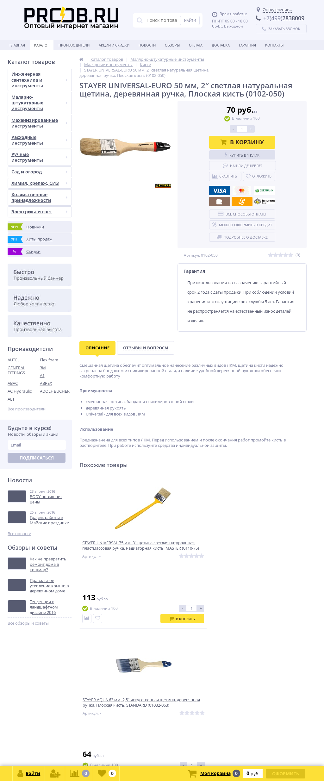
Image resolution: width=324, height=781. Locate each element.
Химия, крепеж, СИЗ (39, 183)
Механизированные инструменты (39, 123)
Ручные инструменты (39, 157)
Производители (74, 45)
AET (11, 399)
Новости (147, 45)
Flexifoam (49, 360)
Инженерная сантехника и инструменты (39, 79)
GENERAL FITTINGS (16, 370)
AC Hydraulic (20, 391)
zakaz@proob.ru (88, 750)
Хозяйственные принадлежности (39, 197)
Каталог (41, 45)
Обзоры (172, 45)
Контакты (274, 45)
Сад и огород (39, 172)
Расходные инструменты (39, 140)
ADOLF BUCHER (55, 391)
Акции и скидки (114, 45)
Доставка (221, 45)
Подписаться (37, 458)
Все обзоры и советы (28, 623)
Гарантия (247, 45)
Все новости (19, 533)
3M (43, 368)
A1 (42, 375)
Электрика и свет (39, 212)
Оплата (195, 45)
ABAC (13, 383)
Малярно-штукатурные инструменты (39, 102)
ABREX (46, 383)
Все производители (27, 409)
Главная (17, 45)
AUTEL (14, 360)
